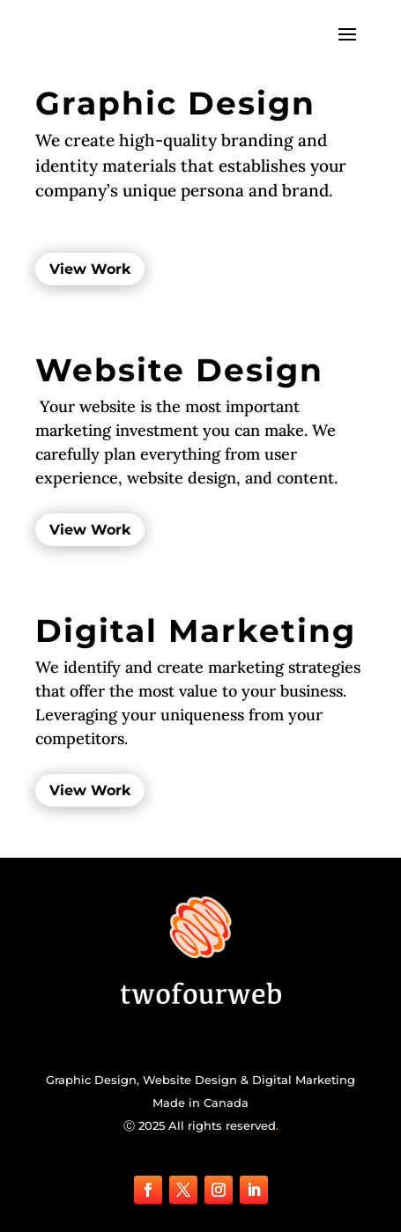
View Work (89, 269)
